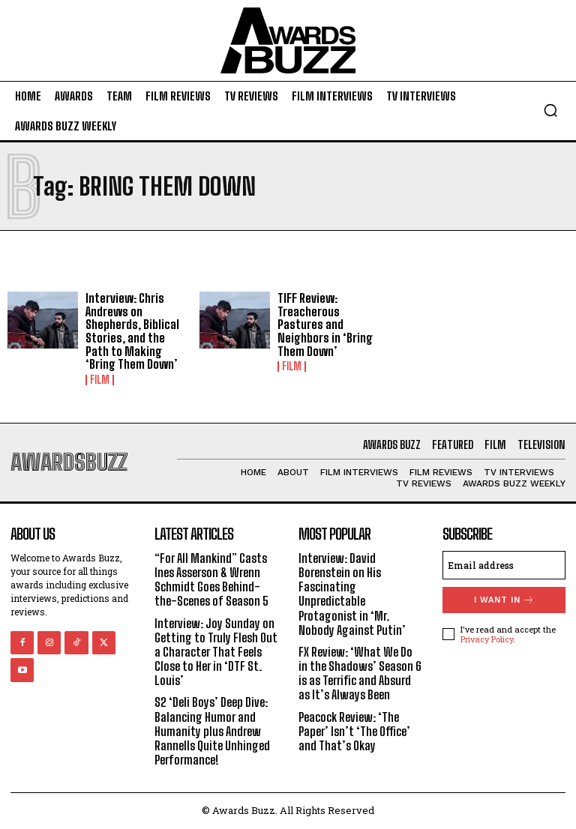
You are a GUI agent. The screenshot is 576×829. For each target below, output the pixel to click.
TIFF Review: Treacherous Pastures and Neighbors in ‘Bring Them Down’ (325, 324)
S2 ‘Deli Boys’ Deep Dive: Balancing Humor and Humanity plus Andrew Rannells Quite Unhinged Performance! (212, 731)
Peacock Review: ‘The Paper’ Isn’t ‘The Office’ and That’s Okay (354, 731)
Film (100, 380)
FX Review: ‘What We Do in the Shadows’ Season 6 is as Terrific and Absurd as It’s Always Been (360, 673)
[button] (551, 110)
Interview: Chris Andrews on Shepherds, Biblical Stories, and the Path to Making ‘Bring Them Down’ (132, 331)
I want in (504, 600)
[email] (504, 565)
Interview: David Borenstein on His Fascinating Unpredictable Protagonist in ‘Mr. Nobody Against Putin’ (352, 594)
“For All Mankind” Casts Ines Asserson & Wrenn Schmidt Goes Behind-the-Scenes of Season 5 (211, 580)
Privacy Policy (486, 639)
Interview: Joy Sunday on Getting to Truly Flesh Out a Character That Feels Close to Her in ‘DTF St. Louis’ (216, 652)
